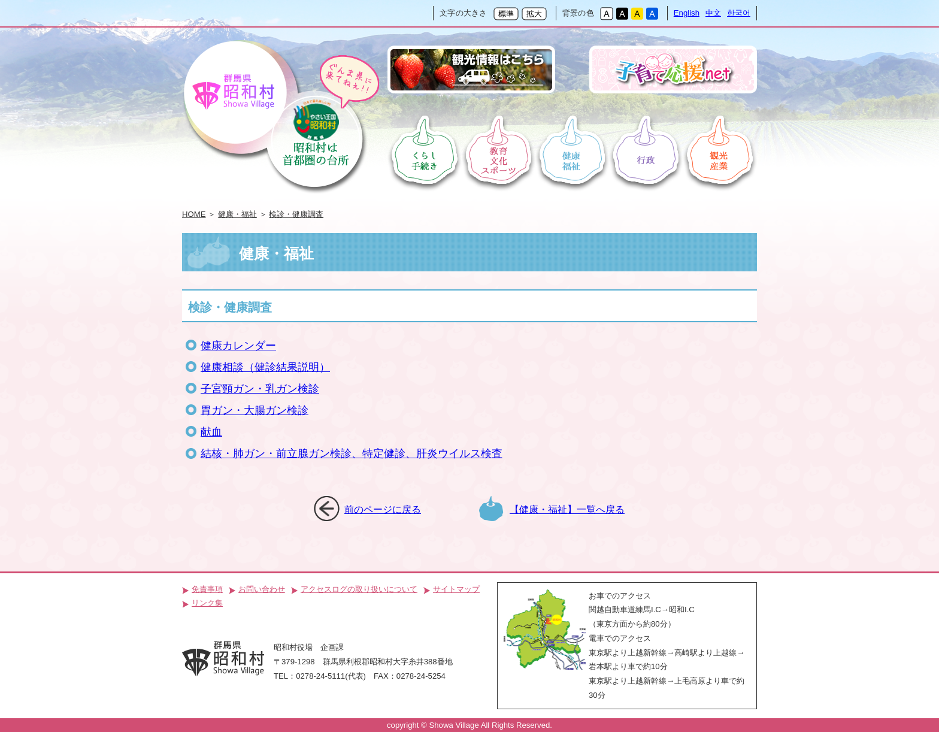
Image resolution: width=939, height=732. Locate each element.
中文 (713, 12)
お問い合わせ (261, 589)
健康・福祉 (237, 214)
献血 (211, 432)
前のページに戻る (382, 509)
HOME (194, 214)
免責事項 (207, 589)
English (686, 12)
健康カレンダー (238, 346)
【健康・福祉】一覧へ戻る (567, 509)
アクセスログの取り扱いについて (359, 589)
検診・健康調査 (296, 214)
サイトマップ (456, 589)
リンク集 (207, 602)
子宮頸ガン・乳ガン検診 (260, 389)
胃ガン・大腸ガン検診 (254, 410)
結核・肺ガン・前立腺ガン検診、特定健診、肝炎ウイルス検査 (351, 453)
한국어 (738, 12)
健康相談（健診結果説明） (265, 367)
